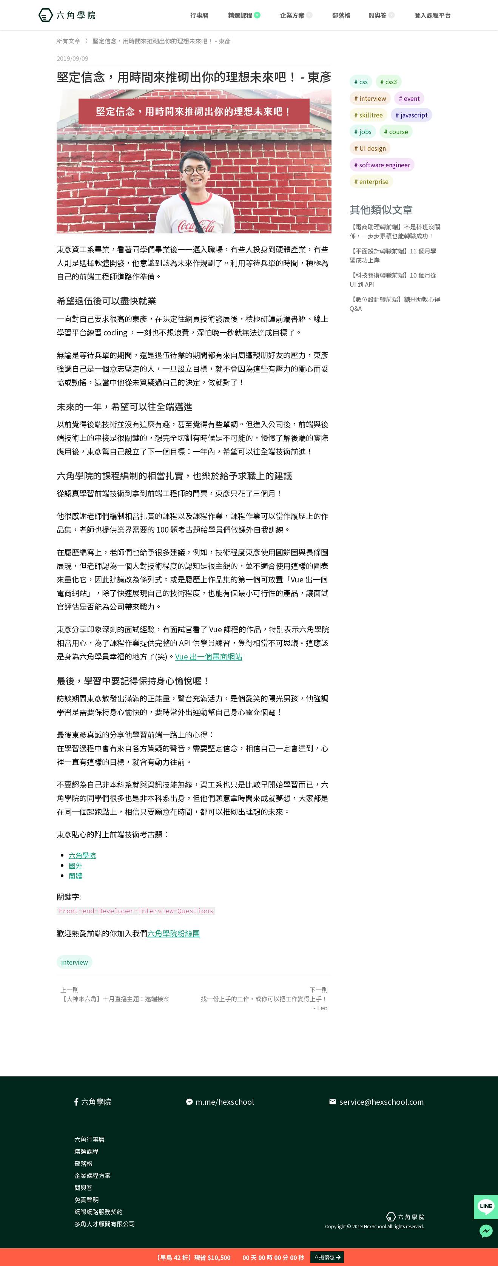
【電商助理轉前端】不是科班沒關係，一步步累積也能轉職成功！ (395, 231)
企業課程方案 (92, 1175)
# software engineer (382, 164)
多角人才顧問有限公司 (104, 1223)
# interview (370, 98)
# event (409, 98)
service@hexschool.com (376, 1101)
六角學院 (82, 855)
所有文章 (68, 40)
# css (361, 81)
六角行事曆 (89, 1139)
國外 (75, 865)
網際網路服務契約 (98, 1211)
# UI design (370, 148)
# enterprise (371, 181)
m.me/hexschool (220, 1101)
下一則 (263, 998)
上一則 (125, 994)
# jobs (363, 131)
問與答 (83, 1187)
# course (396, 131)
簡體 (75, 875)
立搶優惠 (327, 1257)
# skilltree (368, 114)
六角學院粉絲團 (173, 933)
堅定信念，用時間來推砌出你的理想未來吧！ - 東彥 (194, 76)
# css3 (388, 81)
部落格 (83, 1163)
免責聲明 (86, 1199)
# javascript (411, 114)
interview (74, 961)
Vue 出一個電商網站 (208, 656)
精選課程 (86, 1151)
